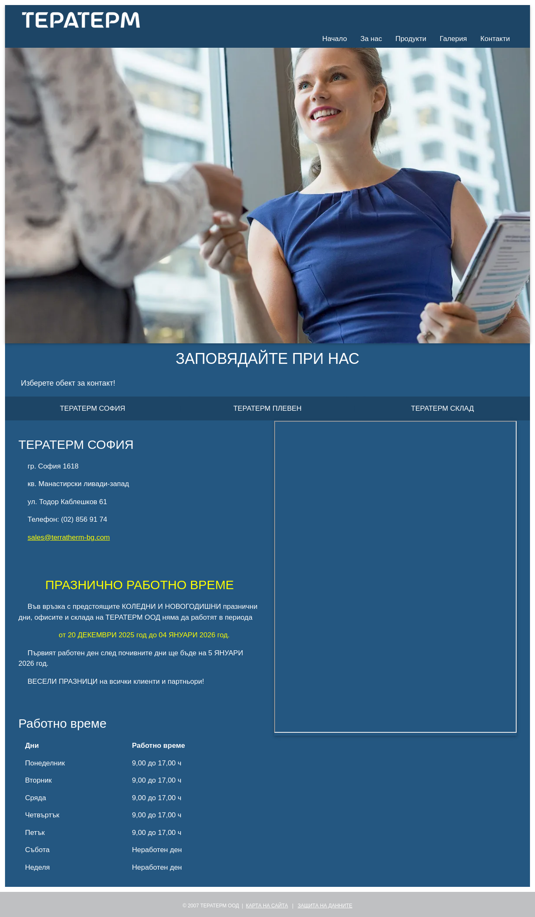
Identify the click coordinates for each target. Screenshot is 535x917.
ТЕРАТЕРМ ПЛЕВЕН (267, 408)
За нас (371, 39)
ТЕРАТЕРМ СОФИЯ (92, 408)
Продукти (410, 39)
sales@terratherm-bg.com (69, 537)
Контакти (495, 39)
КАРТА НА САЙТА (267, 906)
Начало (334, 39)
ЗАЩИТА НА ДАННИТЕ (325, 906)
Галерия (453, 39)
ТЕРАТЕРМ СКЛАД (442, 408)
